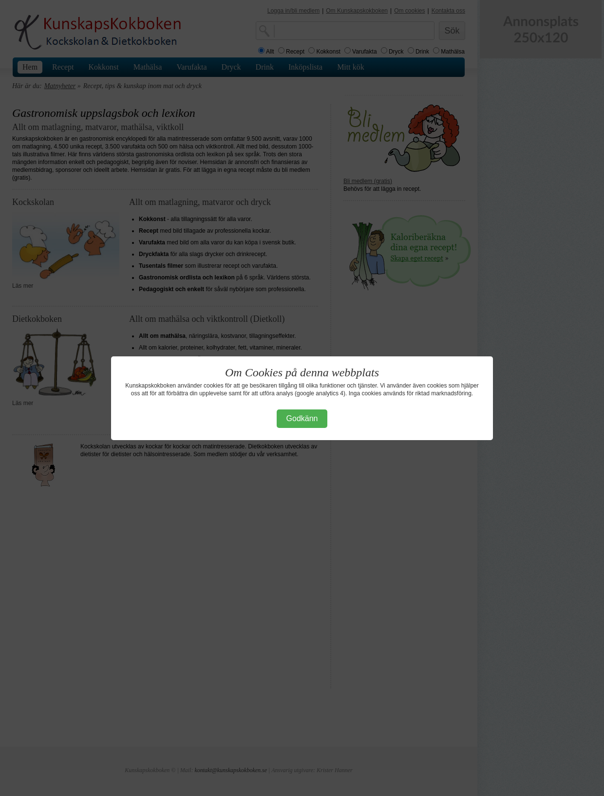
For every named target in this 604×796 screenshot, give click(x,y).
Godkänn (302, 418)
